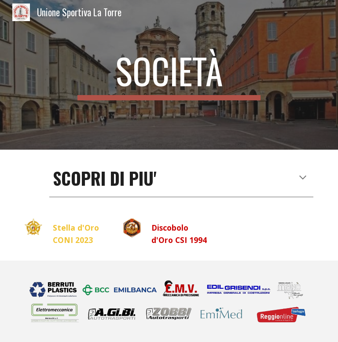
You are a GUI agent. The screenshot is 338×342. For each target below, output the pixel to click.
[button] (302, 178)
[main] (169, 75)
